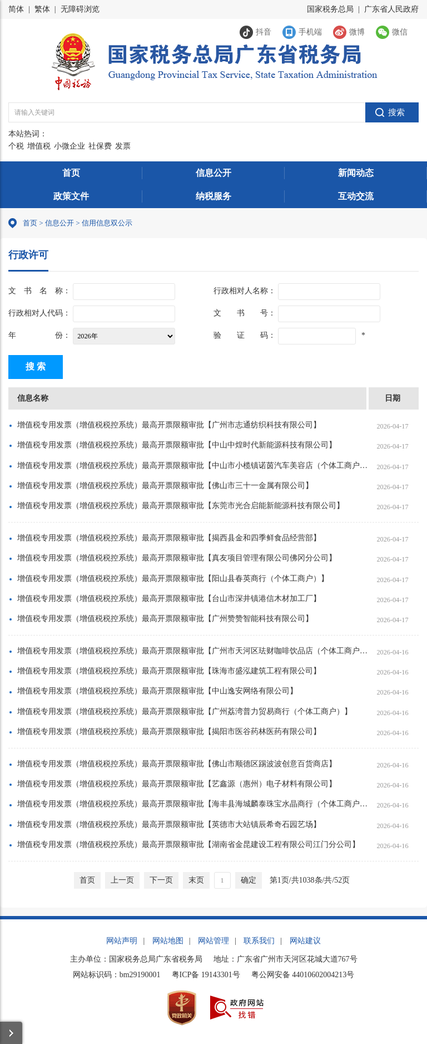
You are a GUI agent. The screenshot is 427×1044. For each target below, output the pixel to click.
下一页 (161, 880)
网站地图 (167, 941)
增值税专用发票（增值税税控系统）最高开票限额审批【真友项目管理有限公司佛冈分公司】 (176, 558)
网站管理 (213, 941)
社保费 (100, 146)
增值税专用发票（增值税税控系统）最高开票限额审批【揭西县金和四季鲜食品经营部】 (169, 538)
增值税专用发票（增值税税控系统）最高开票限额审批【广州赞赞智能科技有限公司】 (165, 618)
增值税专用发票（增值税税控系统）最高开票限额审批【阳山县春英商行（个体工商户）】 (173, 578)
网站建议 (305, 941)
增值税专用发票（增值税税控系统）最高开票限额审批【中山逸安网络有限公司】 (157, 691)
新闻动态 (356, 173)
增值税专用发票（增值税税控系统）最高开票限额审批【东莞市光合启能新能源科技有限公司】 (180, 505)
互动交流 (356, 196)
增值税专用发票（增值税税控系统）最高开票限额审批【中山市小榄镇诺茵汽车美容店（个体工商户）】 (193, 465)
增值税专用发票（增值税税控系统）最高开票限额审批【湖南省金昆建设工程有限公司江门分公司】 (188, 844)
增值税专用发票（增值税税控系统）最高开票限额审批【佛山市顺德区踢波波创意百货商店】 (176, 764)
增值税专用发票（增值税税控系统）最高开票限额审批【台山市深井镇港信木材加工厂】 (169, 598)
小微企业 (69, 146)
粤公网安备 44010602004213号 (303, 975)
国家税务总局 (330, 9)
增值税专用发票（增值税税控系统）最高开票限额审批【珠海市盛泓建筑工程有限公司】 (169, 671)
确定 (248, 880)
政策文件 (71, 196)
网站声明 (121, 941)
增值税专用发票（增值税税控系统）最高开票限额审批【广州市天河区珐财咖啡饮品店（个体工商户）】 (193, 651)
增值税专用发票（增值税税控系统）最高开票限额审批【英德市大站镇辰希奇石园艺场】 (169, 824)
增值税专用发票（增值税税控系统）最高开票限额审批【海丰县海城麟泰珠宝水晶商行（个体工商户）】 (193, 804)
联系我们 (259, 941)
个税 (16, 146)
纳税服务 (213, 196)
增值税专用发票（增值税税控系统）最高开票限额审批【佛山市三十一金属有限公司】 (165, 485)
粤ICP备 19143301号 (206, 975)
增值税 (39, 146)
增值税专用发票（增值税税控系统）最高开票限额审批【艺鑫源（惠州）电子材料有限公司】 (176, 784)
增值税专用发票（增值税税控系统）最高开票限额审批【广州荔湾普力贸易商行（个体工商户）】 (184, 711)
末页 (196, 880)
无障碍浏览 (80, 9)
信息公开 (213, 173)
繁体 (42, 9)
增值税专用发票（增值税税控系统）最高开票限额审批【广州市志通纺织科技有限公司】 (169, 425)
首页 (71, 173)
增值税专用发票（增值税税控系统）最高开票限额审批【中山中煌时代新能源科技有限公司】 (176, 445)
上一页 (122, 880)
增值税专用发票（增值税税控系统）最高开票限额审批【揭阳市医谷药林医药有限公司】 (169, 731)
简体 (16, 9)
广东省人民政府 (391, 9)
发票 (123, 146)
